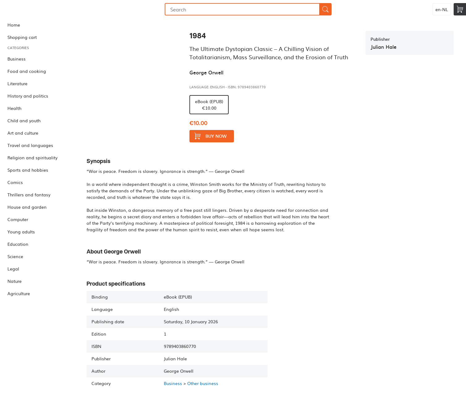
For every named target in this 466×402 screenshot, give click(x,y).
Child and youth (23, 120)
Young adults (21, 231)
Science (15, 256)
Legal (13, 269)
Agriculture (18, 293)
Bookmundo (32, 9)
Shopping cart (22, 37)
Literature (17, 83)
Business (16, 59)
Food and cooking (26, 71)
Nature (14, 281)
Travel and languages (30, 145)
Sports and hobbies (27, 170)
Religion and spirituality (32, 157)
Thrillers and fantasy (28, 194)
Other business (202, 383)
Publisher (380, 39)
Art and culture (22, 133)
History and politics (27, 96)
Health (14, 108)
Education (17, 244)
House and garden (27, 207)
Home (13, 25)
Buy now (210, 136)
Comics (15, 182)
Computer (17, 219)
